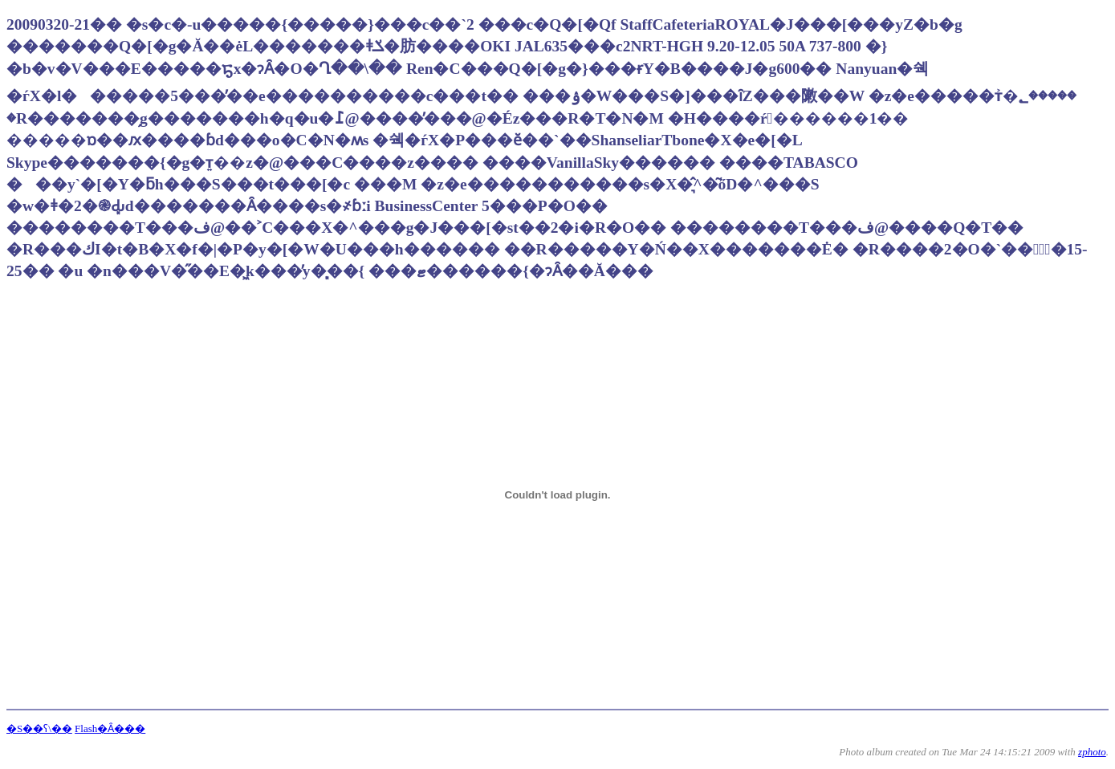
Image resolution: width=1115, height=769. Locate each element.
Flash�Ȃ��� (110, 728)
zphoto (1092, 752)
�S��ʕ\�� (39, 728)
